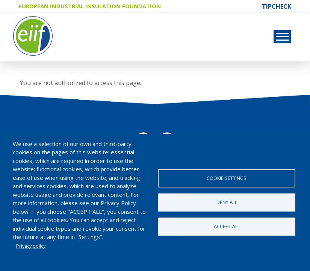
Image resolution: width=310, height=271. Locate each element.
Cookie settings (226, 178)
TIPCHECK (276, 6)
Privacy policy (30, 245)
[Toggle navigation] (282, 36)
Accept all (227, 226)
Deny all (226, 202)
